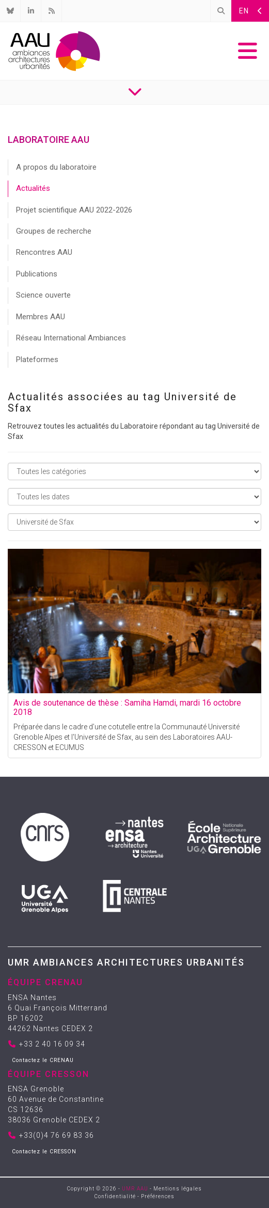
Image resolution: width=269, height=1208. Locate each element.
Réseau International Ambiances (71, 337)
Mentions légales (177, 1188)
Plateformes (37, 359)
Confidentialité (115, 1196)
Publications (36, 274)
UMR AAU (135, 1188)
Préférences (158, 1196)
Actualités (33, 188)
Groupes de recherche (53, 231)
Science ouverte (43, 295)
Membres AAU (40, 316)
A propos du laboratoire (56, 167)
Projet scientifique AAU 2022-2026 (74, 210)
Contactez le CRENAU (43, 1060)
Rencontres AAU (44, 252)
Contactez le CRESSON (44, 1151)
